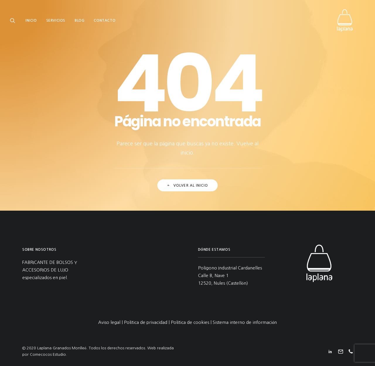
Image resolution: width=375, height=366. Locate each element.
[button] (14, 22)
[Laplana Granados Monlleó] (350, 22)
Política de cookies (190, 322)
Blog (79, 22)
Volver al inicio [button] (187, 185)
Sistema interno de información (245, 322)
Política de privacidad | (147, 322)
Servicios (55, 22)
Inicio (31, 22)
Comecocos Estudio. (48, 354)
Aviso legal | (111, 322)
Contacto (104, 22)
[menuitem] (33, 22)
